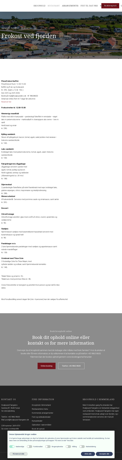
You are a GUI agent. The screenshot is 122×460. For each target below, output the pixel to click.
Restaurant (54, 5)
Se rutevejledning (8, 411)
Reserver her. (6, 102)
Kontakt (114, 5)
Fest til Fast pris (89, 5)
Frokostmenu (27, 28)
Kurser (103, 5)
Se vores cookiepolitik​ (10, 429)
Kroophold (39, 5)
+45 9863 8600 (94, 353)
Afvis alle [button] (88, 454)
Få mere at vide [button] (18, 454)
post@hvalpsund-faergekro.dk (17, 420)
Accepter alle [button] (104, 454)
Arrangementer (70, 5)
